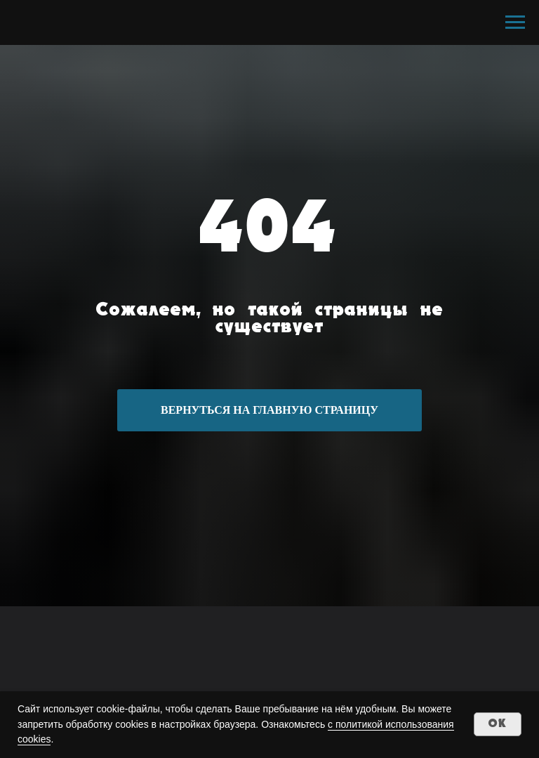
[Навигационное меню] (515, 22)
